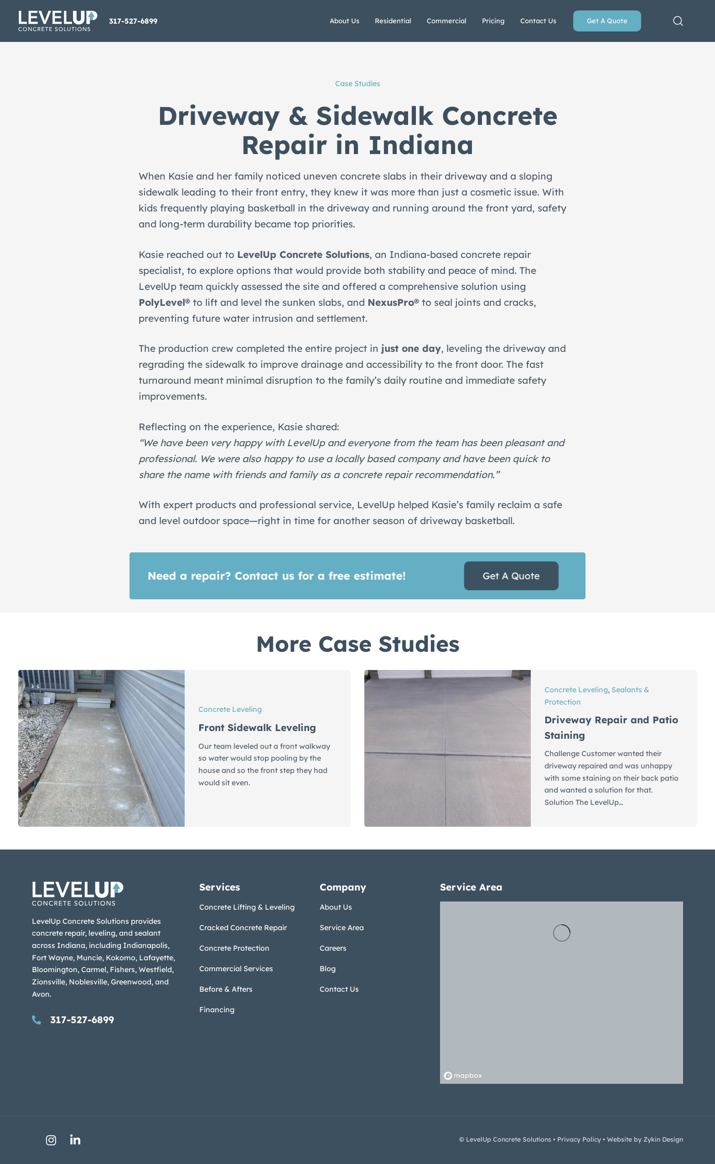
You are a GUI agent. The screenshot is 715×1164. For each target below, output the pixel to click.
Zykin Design (663, 1139)
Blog (328, 968)
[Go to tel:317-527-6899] (106, 1019)
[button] (678, 21)
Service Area (342, 927)
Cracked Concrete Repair (243, 927)
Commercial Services (236, 968)
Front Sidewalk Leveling (257, 727)
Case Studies (357, 83)
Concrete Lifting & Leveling (247, 907)
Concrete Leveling (230, 709)
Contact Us (339, 989)
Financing (216, 1009)
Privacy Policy (579, 1139)
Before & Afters (226, 989)
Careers (333, 948)
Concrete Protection (234, 948)
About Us (336, 907)
